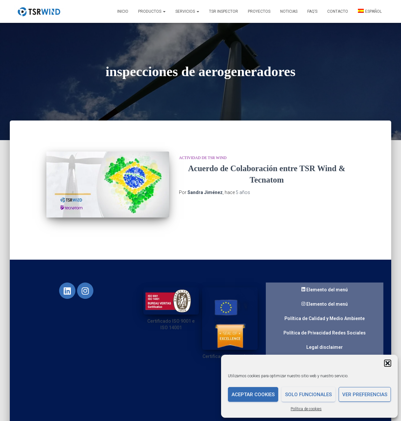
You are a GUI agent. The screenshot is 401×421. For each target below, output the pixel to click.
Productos (152, 11)
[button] (387, 363)
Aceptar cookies (253, 394)
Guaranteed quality (324, 354)
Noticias (288, 11)
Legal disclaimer (324, 340)
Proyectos (259, 11)
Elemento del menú (324, 282)
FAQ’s (312, 11)
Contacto (337, 11)
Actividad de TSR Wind (203, 157)
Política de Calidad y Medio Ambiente (324, 311)
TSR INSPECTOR (223, 11)
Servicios (187, 11)
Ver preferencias (364, 394)
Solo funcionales (308, 394)
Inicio (122, 11)
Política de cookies (306, 409)
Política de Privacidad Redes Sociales (324, 325)
